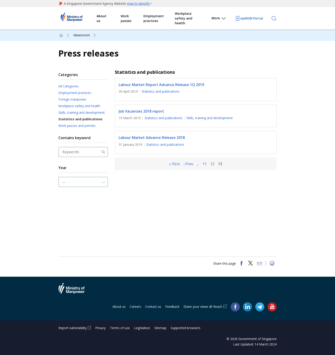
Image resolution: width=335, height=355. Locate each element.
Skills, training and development (81, 112)
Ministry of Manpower (75, 291)
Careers (135, 306)
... (198, 163)
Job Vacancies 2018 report (141, 111)
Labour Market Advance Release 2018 (152, 137)
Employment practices (153, 18)
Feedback (172, 306)
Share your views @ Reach (202, 306)
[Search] (274, 18)
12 (212, 163)
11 (204, 163)
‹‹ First (174, 163)
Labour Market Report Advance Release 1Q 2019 (161, 84)
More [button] (219, 19)
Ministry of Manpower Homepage (77, 18)
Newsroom (81, 35)
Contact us (153, 306)
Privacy (100, 328)
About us (101, 18)
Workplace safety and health (183, 18)
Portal (249, 18)
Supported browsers (185, 328)
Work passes (126, 18)
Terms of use (120, 328)
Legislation (142, 328)
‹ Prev (188, 163)
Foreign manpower (72, 99)
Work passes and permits (77, 125)
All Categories (68, 86)
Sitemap (160, 328)
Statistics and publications (80, 119)
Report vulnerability (72, 328)
